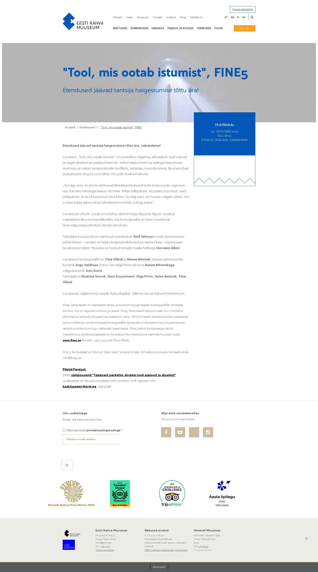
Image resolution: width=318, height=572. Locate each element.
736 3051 (105, 546)
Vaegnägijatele (242, 9)
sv (243, 17)
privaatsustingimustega (103, 430)
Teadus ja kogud (180, 28)
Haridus (157, 28)
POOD (218, 28)
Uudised (171, 17)
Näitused (120, 28)
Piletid (245, 28)
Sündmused (139, 28)
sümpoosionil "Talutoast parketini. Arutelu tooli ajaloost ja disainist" (123, 375)
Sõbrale (117, 17)
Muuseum (143, 17)
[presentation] (93, 452)
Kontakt (157, 17)
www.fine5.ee (72, 340)
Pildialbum (196, 17)
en (232, 17)
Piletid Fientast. (74, 369)
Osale (129, 17)
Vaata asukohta (105, 550)
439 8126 (203, 546)
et (226, 17)
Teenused (204, 28)
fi (238, 17)
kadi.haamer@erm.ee (79, 386)
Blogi (183, 17)
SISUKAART (159, 567)
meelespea (180, 550)
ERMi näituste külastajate (159, 550)
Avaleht (70, 127)
